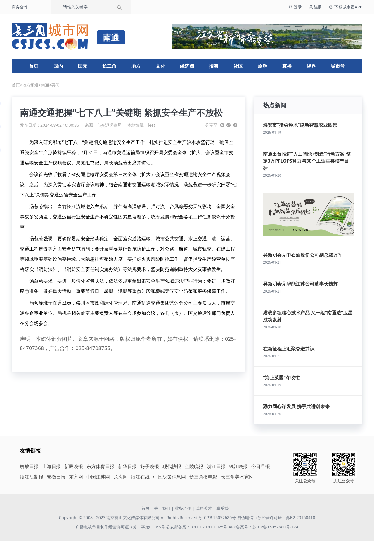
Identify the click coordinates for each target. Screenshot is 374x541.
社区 (238, 66)
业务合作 (183, 508)
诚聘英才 (203, 508)
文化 (160, 66)
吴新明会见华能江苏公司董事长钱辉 (300, 284)
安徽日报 (56, 477)
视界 (311, 66)
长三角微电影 (203, 477)
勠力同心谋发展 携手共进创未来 (296, 406)
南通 (45, 85)
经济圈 (187, 66)
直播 (287, 66)
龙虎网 (120, 477)
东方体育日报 (100, 466)
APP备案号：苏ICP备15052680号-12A (263, 527)
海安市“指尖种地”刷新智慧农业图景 (300, 125)
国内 (58, 66)
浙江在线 (140, 477)
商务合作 (20, 7)
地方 (136, 66)
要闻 (55, 85)
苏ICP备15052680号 (217, 517)
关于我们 (162, 508)
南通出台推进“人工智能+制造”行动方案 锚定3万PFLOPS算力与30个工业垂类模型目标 (307, 161)
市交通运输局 (109, 125)
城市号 (338, 66)
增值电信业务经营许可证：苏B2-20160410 (276, 517)
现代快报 (171, 466)
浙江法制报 (31, 477)
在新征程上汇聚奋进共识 (288, 348)
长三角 (109, 66)
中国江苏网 (98, 477)
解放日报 (29, 466)
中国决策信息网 (169, 477)
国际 (82, 66)
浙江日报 (216, 466)
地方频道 (30, 85)
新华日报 (127, 466)
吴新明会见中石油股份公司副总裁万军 (302, 255)
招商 (213, 66)
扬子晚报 (149, 466)
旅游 (262, 66)
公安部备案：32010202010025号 (197, 527)
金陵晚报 (194, 466)
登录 (295, 7)
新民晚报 (73, 466)
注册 (315, 7)
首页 (33, 66)
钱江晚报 (238, 466)
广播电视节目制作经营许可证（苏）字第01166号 (121, 527)
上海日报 (51, 466)
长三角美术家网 (237, 477)
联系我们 (224, 508)
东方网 (76, 477)
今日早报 (260, 466)
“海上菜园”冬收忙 (281, 377)
